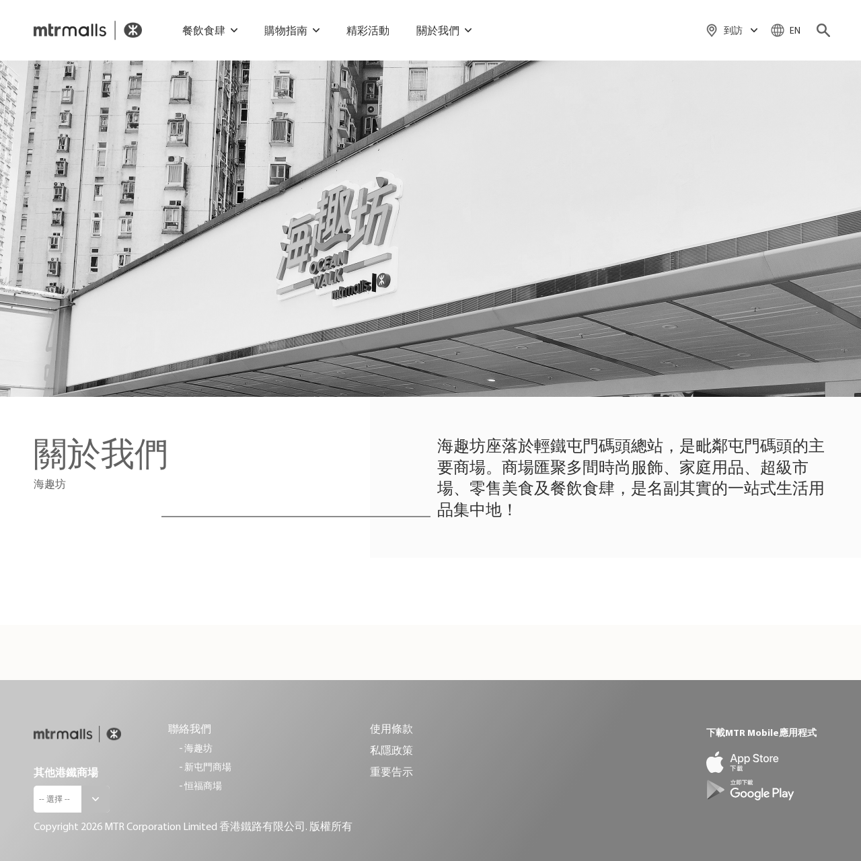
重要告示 (391, 771)
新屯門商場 (207, 767)
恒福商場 (203, 786)
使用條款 (391, 728)
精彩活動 (367, 30)
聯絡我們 (189, 728)
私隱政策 (391, 750)
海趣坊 (198, 748)
